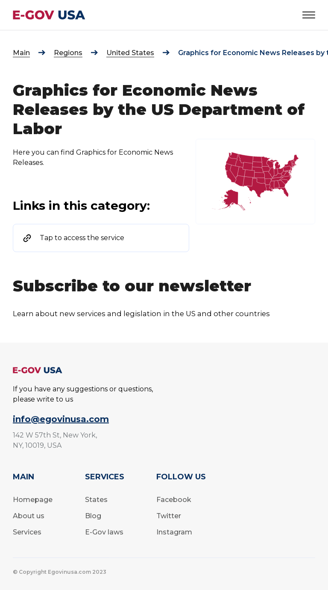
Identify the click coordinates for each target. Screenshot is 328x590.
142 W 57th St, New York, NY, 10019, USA (55, 440)
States (96, 500)
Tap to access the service (82, 238)
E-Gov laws (104, 532)
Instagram (174, 532)
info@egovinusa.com (61, 419)
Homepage (33, 500)
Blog (93, 516)
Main (21, 53)
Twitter (168, 516)
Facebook (173, 500)
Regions (68, 53)
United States (130, 53)
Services (27, 532)
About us (28, 516)
